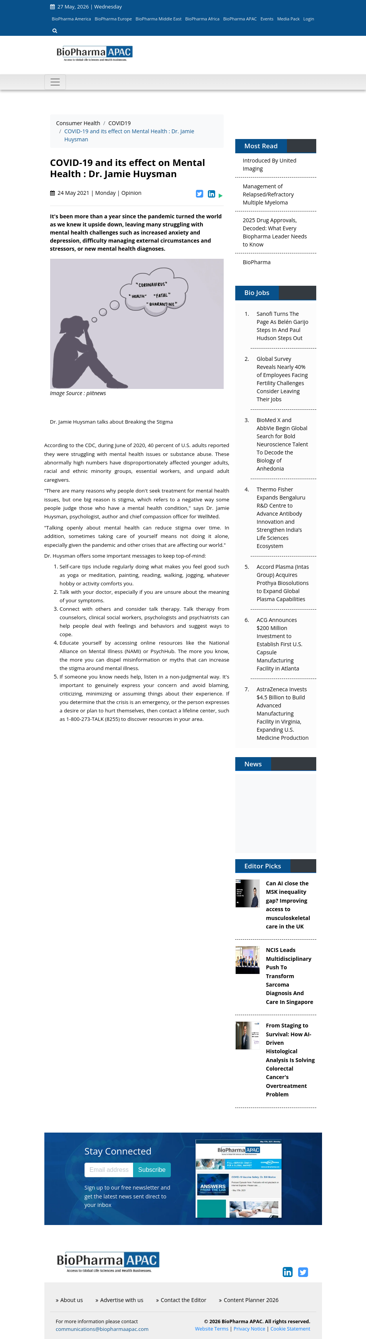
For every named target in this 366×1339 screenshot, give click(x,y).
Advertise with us (119, 1300)
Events (266, 19)
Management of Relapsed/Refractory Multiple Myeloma (268, 196)
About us (69, 1300)
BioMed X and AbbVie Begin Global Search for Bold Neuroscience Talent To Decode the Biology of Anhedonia (282, 444)
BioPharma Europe (113, 19)
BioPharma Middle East (159, 19)
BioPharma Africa (202, 19)
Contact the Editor (181, 1300)
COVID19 (119, 123)
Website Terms (212, 1329)
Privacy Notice (249, 1329)
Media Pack (288, 19)
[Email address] (108, 1170)
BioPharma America (71, 19)
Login (309, 19)
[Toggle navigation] (55, 82)
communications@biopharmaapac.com (102, 1329)
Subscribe (151, 1169)
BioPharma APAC (240, 19)
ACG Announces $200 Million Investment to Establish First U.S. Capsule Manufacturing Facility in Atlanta (280, 644)
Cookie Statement (290, 1329)
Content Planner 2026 (248, 1300)
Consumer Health (78, 123)
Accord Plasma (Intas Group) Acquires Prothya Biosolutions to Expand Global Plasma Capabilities (283, 583)
